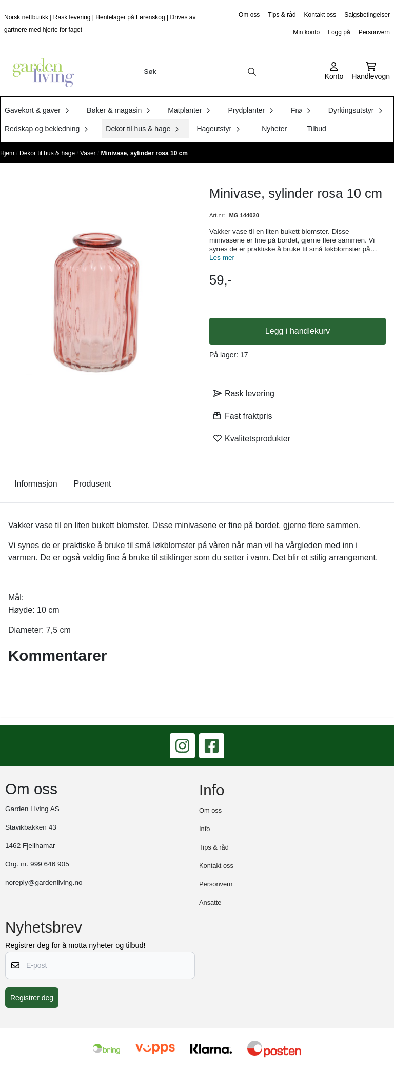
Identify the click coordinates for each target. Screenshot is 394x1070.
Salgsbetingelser (367, 14)
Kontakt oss (320, 14)
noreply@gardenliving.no (44, 882)
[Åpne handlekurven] (370, 72)
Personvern (374, 32)
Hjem (8, 153)
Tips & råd (282, 14)
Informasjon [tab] (35, 483)
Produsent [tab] (92, 483)
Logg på (339, 32)
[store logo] (40, 71)
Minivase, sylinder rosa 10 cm (144, 153)
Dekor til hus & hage (47, 153)
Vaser (88, 153)
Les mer (221, 257)
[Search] (252, 72)
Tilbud (316, 129)
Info (204, 829)
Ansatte (210, 902)
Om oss (249, 14)
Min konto (306, 32)
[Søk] (200, 72)
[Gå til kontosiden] (334, 72)
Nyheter (274, 129)
